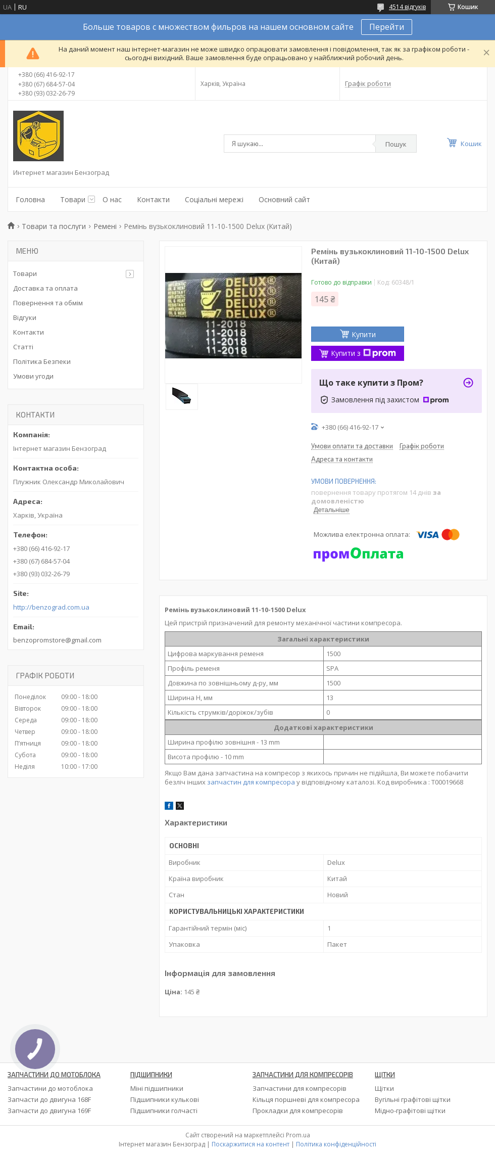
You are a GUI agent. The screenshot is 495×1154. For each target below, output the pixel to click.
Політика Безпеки (42, 361)
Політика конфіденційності (336, 1144)
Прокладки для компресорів (298, 1110)
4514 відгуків (407, 7)
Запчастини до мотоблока (50, 1088)
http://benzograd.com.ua (51, 607)
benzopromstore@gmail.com (57, 639)
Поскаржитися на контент (250, 1144)
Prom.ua (298, 1135)
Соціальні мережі (214, 199)
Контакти (153, 199)
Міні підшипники (156, 1088)
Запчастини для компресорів (299, 1088)
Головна (30, 199)
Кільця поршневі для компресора (306, 1099)
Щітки (384, 1088)
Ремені (105, 226)
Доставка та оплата (45, 288)
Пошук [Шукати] (396, 144)
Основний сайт (284, 199)
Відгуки (24, 317)
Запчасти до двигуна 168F (49, 1099)
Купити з (363, 353)
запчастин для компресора (251, 782)
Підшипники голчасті (163, 1110)
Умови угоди (33, 376)
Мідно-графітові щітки (410, 1110)
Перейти (386, 26)
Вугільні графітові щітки (413, 1099)
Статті (23, 346)
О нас (112, 199)
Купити (364, 334)
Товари (72, 199)
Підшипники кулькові (164, 1099)
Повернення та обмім (48, 302)
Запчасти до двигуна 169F (49, 1110)
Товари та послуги (54, 226)
